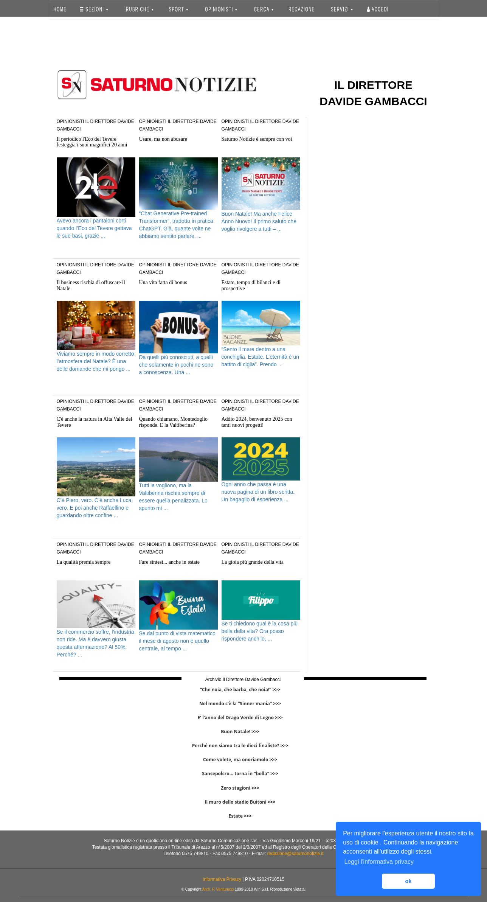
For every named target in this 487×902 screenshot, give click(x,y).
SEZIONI (94, 9)
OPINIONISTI (221, 9)
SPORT (178, 9)
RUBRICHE (140, 9)
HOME (60, 9)
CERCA (263, 9)
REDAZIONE (301, 9)
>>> (277, 689)
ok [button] (408, 881)
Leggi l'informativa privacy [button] (379, 861)
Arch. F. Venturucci (218, 889)
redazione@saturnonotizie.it (295, 853)
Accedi (378, 9)
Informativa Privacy (222, 879)
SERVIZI (342, 9)
